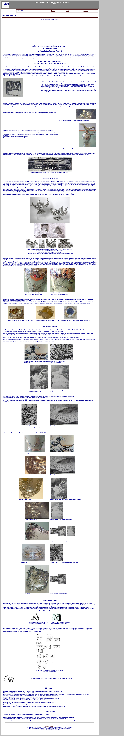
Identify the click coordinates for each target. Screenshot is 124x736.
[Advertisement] (50, 32)
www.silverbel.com (49, 726)
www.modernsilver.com (50, 730)
